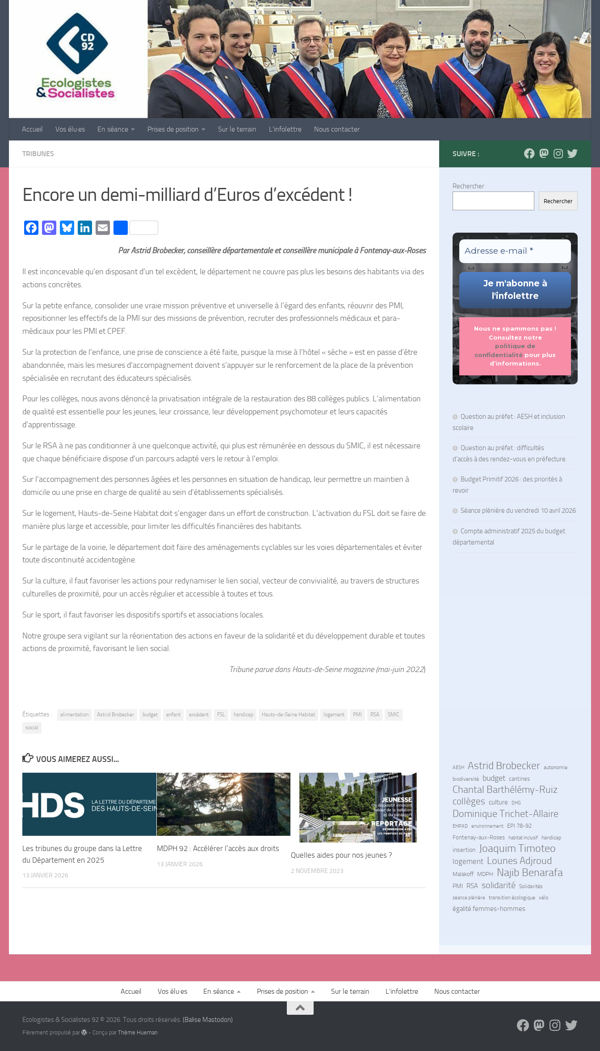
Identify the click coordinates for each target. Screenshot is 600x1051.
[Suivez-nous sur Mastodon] (543, 153)
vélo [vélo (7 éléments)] (543, 897)
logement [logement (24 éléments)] (468, 861)
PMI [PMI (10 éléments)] (458, 885)
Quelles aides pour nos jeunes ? (342, 855)
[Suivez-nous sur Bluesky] (572, 153)
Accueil (32, 129)
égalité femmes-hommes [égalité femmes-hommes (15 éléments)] (489, 909)
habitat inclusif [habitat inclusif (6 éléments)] (523, 837)
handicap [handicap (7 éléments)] (551, 837)
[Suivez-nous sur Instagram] (558, 153)
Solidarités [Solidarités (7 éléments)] (531, 886)
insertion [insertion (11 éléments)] (464, 850)
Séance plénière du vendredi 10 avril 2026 (518, 510)
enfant (173, 714)
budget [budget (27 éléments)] (494, 778)
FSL (221, 714)
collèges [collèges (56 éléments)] (469, 801)
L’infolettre (285, 129)
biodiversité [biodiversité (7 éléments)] (466, 779)
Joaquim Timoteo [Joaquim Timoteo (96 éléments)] (517, 848)
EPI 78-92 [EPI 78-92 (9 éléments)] (519, 825)
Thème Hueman (138, 1032)
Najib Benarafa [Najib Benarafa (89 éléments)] (530, 872)
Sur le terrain (237, 129)
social (31, 727)
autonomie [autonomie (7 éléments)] (555, 767)
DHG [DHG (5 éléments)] (516, 803)
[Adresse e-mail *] (515, 251)
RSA (374, 714)
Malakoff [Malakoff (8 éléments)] (463, 874)
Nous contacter (337, 129)
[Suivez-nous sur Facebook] (529, 153)
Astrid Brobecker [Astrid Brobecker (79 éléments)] (504, 766)
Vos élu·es (70, 129)
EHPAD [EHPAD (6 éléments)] (460, 826)
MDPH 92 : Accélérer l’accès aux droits (219, 848)
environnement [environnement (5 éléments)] (487, 826)
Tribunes (38, 153)
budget (150, 714)
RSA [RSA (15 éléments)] (472, 886)
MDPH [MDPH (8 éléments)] (485, 874)
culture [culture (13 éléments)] (498, 802)
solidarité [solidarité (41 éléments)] (499, 885)
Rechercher (468, 186)
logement (333, 714)
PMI (357, 714)
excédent (199, 714)
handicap (243, 714)
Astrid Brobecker (115, 714)
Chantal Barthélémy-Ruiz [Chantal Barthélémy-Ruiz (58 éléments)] (505, 789)
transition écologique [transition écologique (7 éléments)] (512, 897)
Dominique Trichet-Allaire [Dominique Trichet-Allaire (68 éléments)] (505, 813)
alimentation (74, 714)
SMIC (393, 714)
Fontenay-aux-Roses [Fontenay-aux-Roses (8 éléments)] (479, 837)
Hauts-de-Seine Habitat (288, 714)
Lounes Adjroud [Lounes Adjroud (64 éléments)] (519, 860)
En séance (112, 129)
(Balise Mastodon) (208, 1020)
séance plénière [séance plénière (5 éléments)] (469, 898)
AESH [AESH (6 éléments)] (458, 767)
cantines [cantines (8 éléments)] (519, 778)
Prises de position (173, 129)
